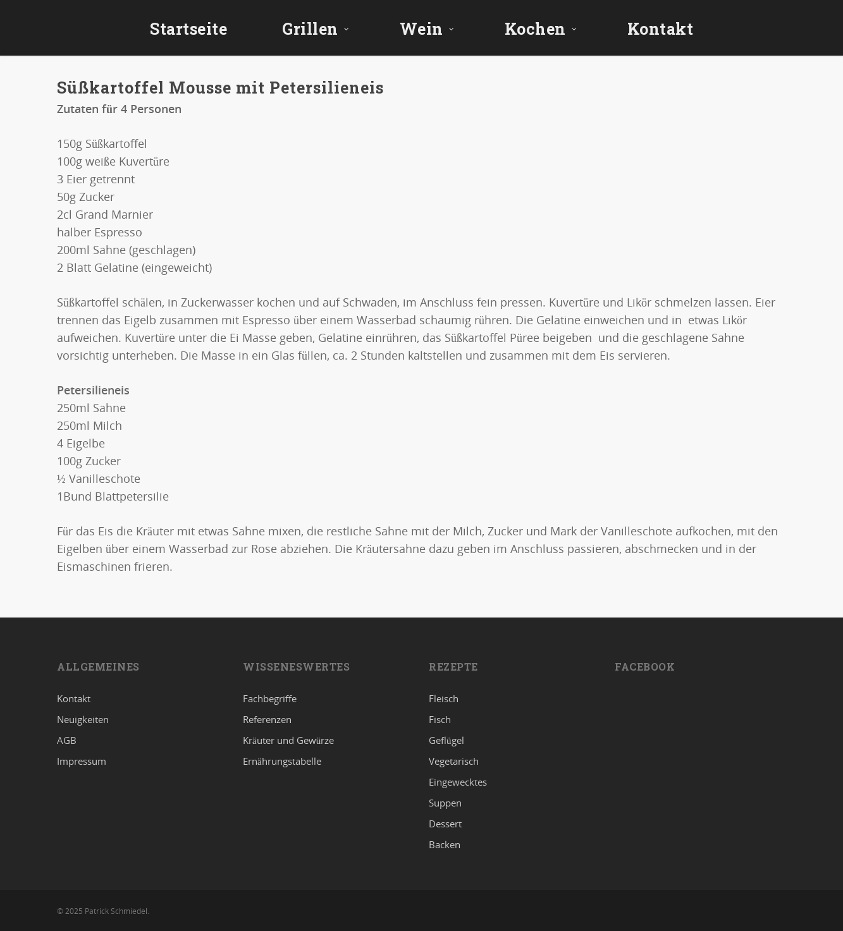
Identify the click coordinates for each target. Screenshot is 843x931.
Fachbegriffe (270, 699)
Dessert (445, 823)
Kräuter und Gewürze (288, 740)
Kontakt (660, 28)
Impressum (81, 761)
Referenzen (267, 719)
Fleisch (443, 699)
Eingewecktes (458, 782)
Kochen (541, 29)
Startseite (188, 28)
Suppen (445, 802)
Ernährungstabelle (282, 761)
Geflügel (446, 740)
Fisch (440, 719)
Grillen (316, 29)
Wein (427, 29)
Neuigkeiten (83, 719)
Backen (444, 844)
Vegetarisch (454, 761)
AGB (67, 740)
